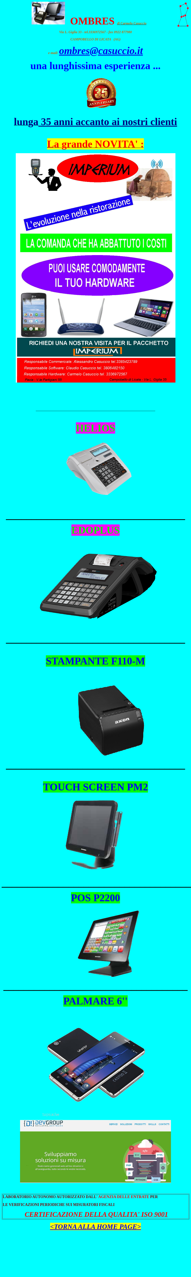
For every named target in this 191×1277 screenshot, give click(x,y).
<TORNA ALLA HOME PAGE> (95, 1226)
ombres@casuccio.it (101, 50)
